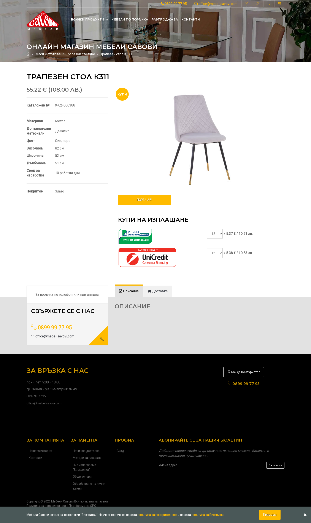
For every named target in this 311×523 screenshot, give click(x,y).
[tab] (129, 291)
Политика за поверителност (46, 505)
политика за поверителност (157, 515)
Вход (120, 451)
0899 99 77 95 (174, 4)
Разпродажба (165, 19)
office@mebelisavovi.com (215, 4)
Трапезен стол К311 (116, 54)
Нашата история (40, 451)
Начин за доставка (86, 451)
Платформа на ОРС (82, 505)
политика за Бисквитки (208, 515)
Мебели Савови (62, 501)
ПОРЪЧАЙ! (144, 200)
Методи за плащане (87, 457)
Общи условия (83, 476)
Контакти (190, 19)
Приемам (269, 514)
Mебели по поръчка (129, 19)
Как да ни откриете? (243, 372)
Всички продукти (89, 19)
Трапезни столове (80, 54)
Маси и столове (48, 54)
